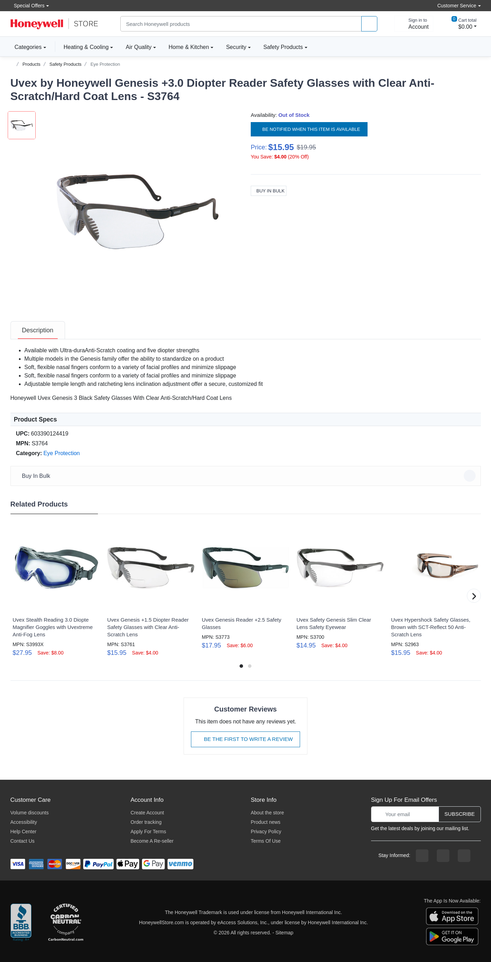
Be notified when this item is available (309, 129)
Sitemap (284, 932)
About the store (267, 812)
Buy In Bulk (268, 190)
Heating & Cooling (86, 47)
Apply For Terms (148, 831)
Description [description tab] (38, 330)
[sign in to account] (413, 24)
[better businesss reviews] (20, 923)
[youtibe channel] (464, 855)
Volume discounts (29, 812)
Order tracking (146, 822)
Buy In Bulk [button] (247, 476)
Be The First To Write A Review (245, 739)
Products (31, 64)
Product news (265, 822)
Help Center (23, 831)
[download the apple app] (452, 916)
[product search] (369, 24)
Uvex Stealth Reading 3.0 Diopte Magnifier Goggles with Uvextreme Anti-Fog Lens (53, 627)
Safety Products (283, 47)
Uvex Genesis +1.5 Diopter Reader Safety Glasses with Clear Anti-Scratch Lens (147, 627)
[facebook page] (422, 855)
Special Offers (27, 5)
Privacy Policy (266, 831)
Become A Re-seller (151, 841)
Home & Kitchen (189, 47)
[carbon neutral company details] (65, 923)
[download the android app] (452, 936)
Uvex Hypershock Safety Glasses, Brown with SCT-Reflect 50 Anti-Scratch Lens (430, 627)
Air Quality (138, 47)
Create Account (147, 812)
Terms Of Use (266, 841)
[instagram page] (443, 855)
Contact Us (22, 841)
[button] (138, 210)
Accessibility (23, 822)
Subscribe (459, 814)
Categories (26, 47)
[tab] (37, 330)
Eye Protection (105, 64)
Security (236, 47)
